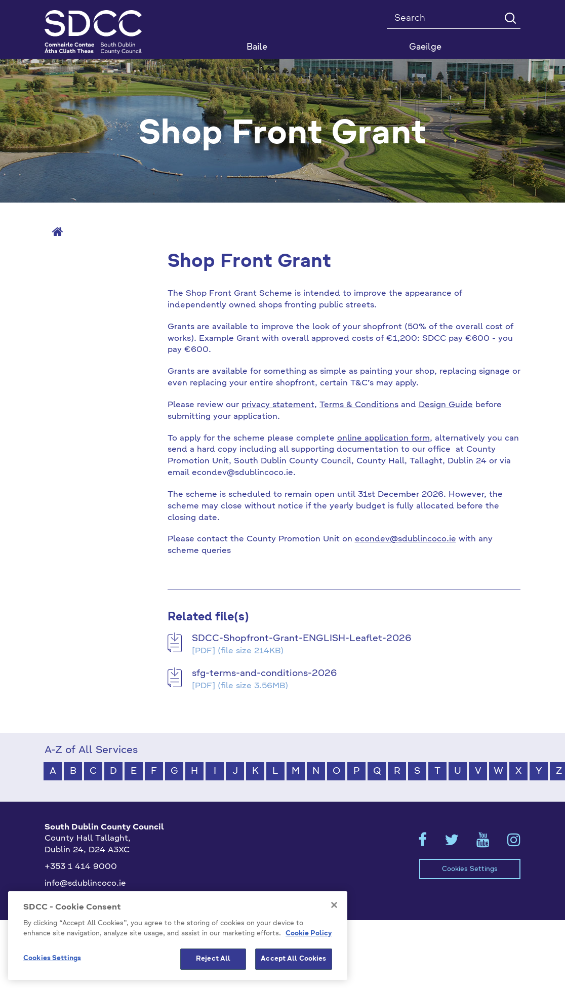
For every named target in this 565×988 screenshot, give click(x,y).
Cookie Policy (309, 942)
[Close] (334, 915)
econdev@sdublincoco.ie (405, 539)
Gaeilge (425, 47)
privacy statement (277, 405)
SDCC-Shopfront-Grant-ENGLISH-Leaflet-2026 (301, 638)
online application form (383, 438)
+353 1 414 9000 (81, 867)
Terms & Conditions (358, 405)
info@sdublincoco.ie (85, 884)
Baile (257, 47)
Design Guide (446, 405)
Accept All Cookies (293, 968)
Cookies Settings (470, 869)
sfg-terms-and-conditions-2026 (264, 673)
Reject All (213, 968)
